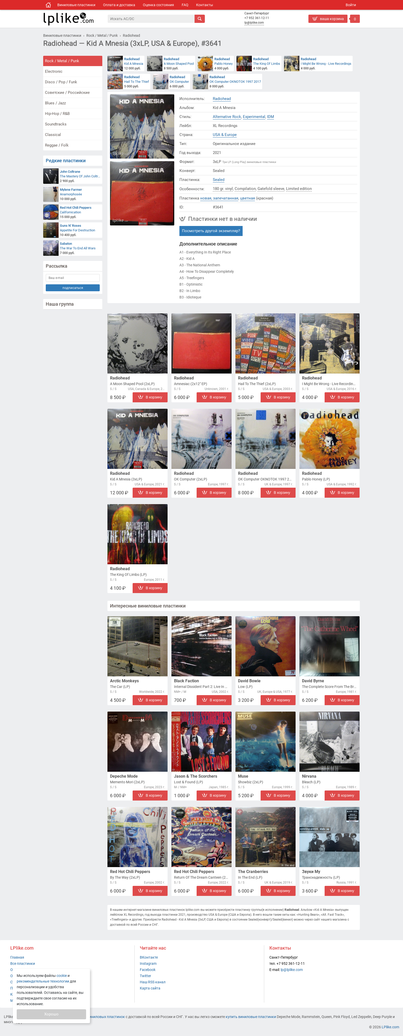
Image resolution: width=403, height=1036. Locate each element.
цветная (247, 198)
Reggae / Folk (57, 145)
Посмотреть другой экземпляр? (211, 231)
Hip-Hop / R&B (57, 113)
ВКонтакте (149, 957)
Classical (53, 134)
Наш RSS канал (153, 982)
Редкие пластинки (66, 160)
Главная (17, 957)
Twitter (145, 976)
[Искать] (200, 19)
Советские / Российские (67, 92)
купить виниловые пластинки (251, 1017)
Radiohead (222, 98)
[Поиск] (151, 19)
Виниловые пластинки (76, 5)
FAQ (185, 5)
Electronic (53, 71)
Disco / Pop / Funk (61, 82)
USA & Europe (225, 134)
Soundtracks (56, 124)
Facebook (147, 970)
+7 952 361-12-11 (256, 18)
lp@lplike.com (254, 22)
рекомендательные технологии (43, 981)
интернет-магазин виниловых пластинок (90, 1017)
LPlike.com (390, 1027)
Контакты (204, 5)
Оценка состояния (158, 5)
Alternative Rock (227, 116)
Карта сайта (150, 988)
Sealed (218, 179)
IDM (270, 116)
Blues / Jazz (55, 103)
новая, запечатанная (219, 198)
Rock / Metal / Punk (62, 61)
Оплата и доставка (119, 5)
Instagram (148, 963)
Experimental (254, 116)
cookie (62, 976)
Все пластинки (22, 963)
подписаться (72, 288)
